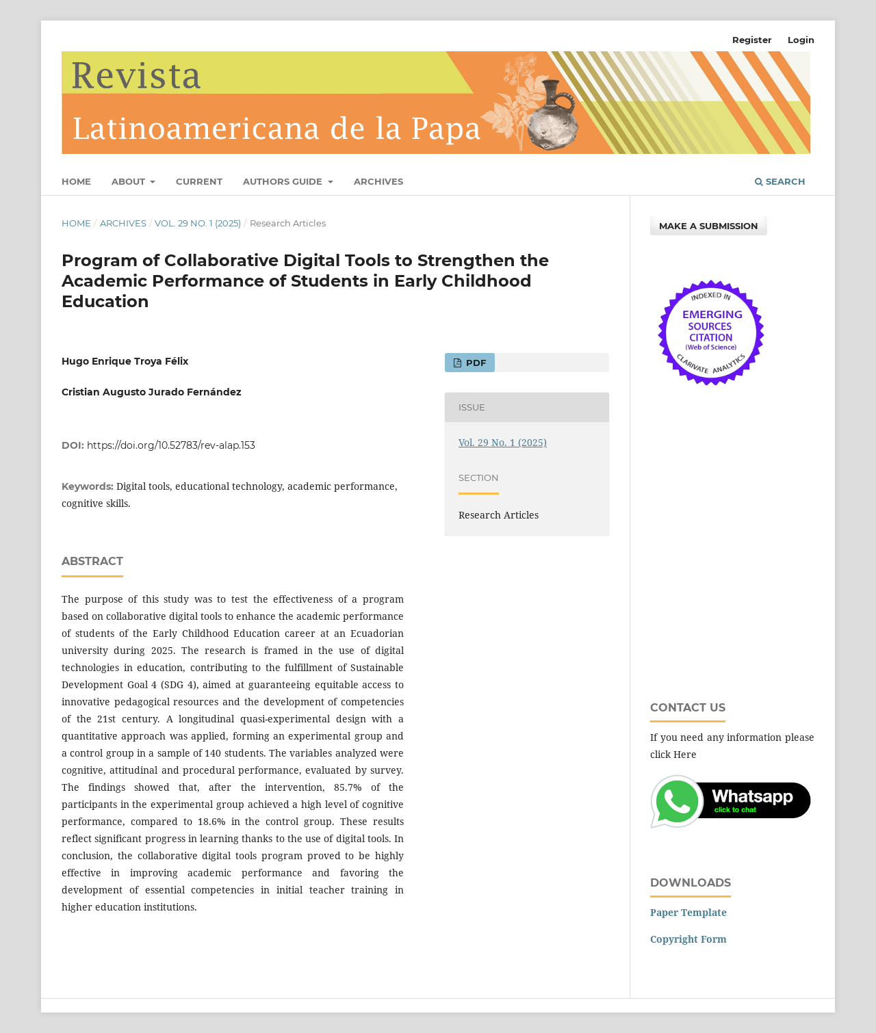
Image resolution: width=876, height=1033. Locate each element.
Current (199, 181)
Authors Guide (284, 181)
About (130, 181)
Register (752, 39)
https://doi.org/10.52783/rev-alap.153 (171, 445)
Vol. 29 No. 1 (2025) (198, 223)
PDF (474, 362)
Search (780, 181)
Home (76, 181)
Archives (378, 181)
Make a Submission (708, 225)
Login (801, 39)
